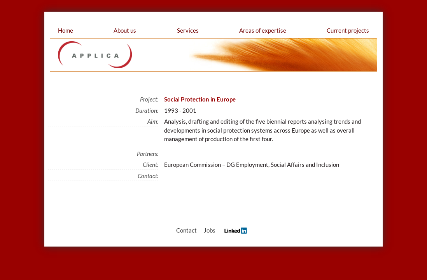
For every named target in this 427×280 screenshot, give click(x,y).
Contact (186, 230)
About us (125, 30)
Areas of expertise (262, 30)
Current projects (348, 30)
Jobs (209, 230)
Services (188, 30)
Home (65, 30)
